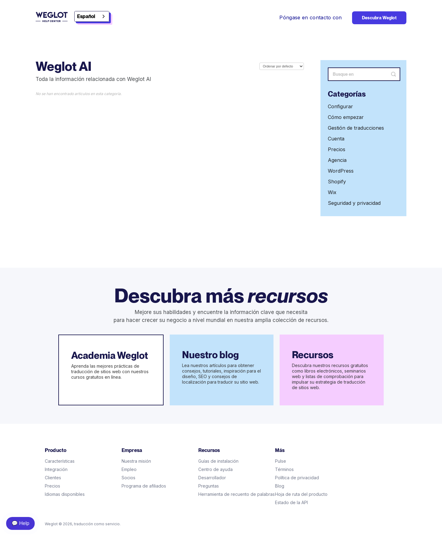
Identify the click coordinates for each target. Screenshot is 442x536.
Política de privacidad (297, 477)
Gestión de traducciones (356, 128)
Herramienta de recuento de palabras (236, 494)
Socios (128, 477)
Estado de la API (291, 502)
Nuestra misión (136, 461)
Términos (284, 469)
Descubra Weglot (379, 17)
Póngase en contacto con (310, 17)
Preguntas (208, 485)
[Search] (364, 74)
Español (86, 16)
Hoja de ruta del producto (301, 494)
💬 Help (20, 523)
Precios (336, 149)
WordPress (341, 171)
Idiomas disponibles (65, 494)
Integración (56, 469)
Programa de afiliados (144, 485)
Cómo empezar (346, 117)
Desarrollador (212, 477)
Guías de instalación (218, 461)
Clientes (53, 477)
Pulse (280, 461)
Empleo (129, 469)
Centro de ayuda (215, 469)
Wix (332, 192)
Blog (279, 485)
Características (60, 461)
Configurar (340, 106)
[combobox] (92, 16)
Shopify (337, 181)
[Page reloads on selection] (281, 66)
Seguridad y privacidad (354, 203)
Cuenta (336, 139)
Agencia (337, 160)
